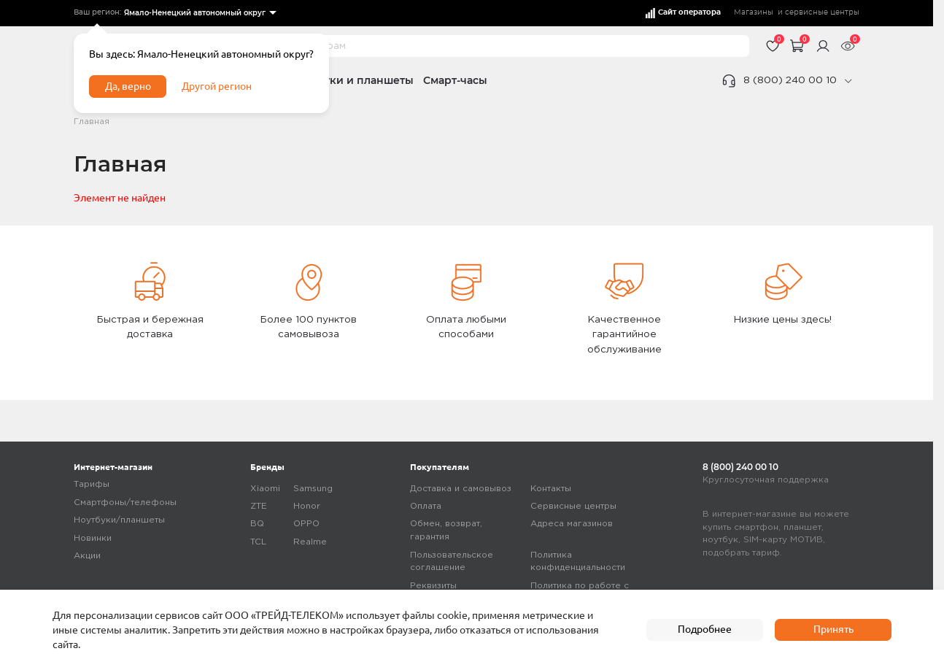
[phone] (848, 81)
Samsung (313, 489)
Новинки (93, 538)
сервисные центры (822, 12)
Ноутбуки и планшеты (353, 80)
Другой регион (217, 86)
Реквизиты (433, 586)
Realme (310, 542)
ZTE (258, 506)
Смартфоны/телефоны (125, 502)
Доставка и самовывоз (460, 489)
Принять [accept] (833, 629)
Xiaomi (265, 489)
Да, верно (128, 86)
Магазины (753, 12)
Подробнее (705, 629)
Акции (87, 556)
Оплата (425, 506)
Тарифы (91, 484)
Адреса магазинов (571, 524)
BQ (257, 524)
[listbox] (199, 13)
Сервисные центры (573, 506)
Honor (306, 506)
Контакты (550, 489)
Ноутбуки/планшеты (119, 520)
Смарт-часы (455, 80)
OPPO (306, 524)
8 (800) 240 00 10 (790, 80)
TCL (258, 542)
